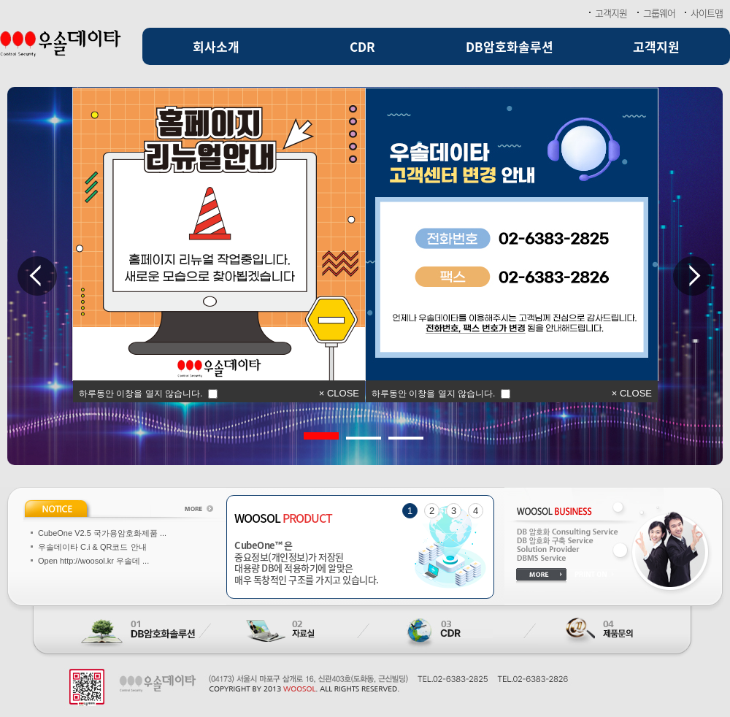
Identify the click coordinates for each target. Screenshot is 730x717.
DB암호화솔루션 (509, 46)
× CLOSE (632, 393)
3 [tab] (395, 432)
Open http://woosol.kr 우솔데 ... (93, 560)
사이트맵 (707, 13)
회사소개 (216, 46)
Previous (37, 276)
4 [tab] (475, 510)
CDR (362, 46)
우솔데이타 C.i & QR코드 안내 (92, 546)
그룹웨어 (659, 13)
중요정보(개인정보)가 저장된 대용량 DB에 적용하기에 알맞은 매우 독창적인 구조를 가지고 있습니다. (360, 562)
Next (692, 276)
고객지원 (611, 13)
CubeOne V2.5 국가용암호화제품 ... (102, 533)
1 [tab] (311, 432)
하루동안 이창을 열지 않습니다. (433, 393)
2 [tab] (353, 432)
